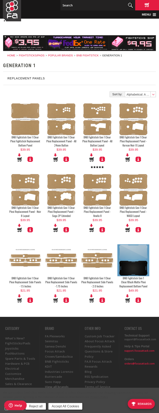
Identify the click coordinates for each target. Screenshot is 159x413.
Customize (13, 374)
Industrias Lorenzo (59, 371)
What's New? (15, 338)
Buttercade (53, 376)
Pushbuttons (15, 353)
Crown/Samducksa (59, 356)
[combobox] (140, 94)
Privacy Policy (99, 397)
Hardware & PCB (17, 363)
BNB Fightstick (87, 55)
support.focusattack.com (139, 350)
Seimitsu (51, 341)
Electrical (12, 368)
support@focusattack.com (140, 339)
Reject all (36, 406)
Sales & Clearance (18, 384)
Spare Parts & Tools (20, 358)
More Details (30, 159)
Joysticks (12, 348)
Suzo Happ (53, 382)
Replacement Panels (26, 78)
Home (11, 55)
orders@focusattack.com (139, 363)
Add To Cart (20, 157)
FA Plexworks (55, 336)
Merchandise (14, 379)
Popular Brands (60, 55)
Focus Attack (55, 351)
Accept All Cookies (65, 406)
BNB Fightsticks (57, 361)
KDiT (48, 366)
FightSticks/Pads (32, 55)
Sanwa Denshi (55, 346)
